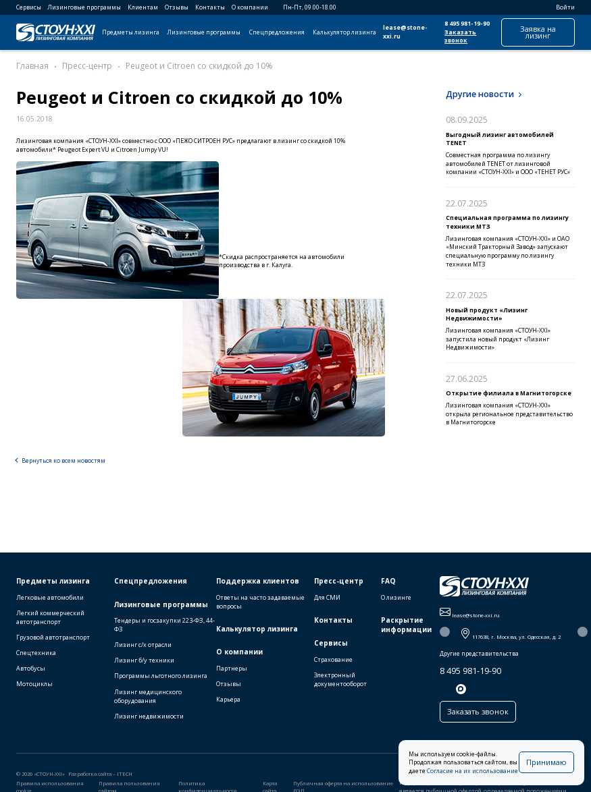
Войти (561, 7)
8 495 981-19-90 (467, 24)
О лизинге (396, 598)
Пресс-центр (338, 582)
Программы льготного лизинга (160, 677)
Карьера (228, 700)
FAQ (388, 582)
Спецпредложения (277, 32)
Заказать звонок (460, 36)
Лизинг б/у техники (144, 661)
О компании (250, 7)
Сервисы (28, 7)
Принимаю (546, 762)
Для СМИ (327, 598)
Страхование (333, 660)
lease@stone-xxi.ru (405, 32)
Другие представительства (479, 655)
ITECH (124, 775)
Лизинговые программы (84, 7)
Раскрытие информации (406, 626)
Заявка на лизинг (538, 32)
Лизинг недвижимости (149, 716)
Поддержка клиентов (257, 582)
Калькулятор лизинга (344, 32)
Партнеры (231, 669)
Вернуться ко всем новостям (63, 461)
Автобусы (30, 669)
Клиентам (143, 7)
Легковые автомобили (50, 598)
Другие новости (480, 94)
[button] (445, 633)
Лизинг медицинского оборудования (148, 697)
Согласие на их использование (472, 771)
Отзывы (176, 7)
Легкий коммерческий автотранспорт (50, 618)
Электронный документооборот (340, 680)
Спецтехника (36, 654)
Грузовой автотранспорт (53, 638)
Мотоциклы (34, 685)
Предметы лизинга (130, 32)
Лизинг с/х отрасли (143, 646)
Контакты (210, 7)
